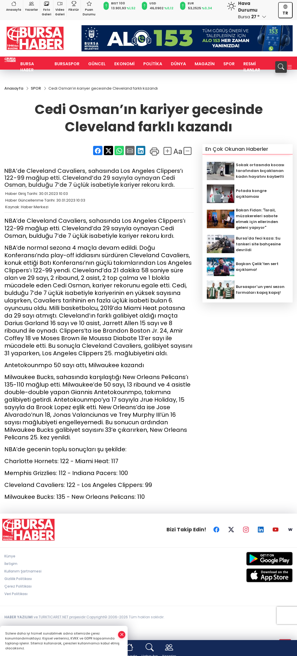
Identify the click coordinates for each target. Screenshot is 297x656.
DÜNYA (178, 64)
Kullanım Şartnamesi (22, 571)
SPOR (229, 64)
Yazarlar (31, 6)
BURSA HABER (27, 67)
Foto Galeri (46, 8)
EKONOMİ (124, 64)
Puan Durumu (89, 8)
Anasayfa (13, 6)
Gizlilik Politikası (18, 578)
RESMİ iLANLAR (251, 67)
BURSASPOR (67, 64)
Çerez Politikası (18, 586)
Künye (9, 556)
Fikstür (73, 6)
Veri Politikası (16, 593)
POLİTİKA (152, 64)
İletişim (10, 563)
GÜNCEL (97, 64)
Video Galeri (60, 8)
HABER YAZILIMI (18, 617)
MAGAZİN (205, 64)
